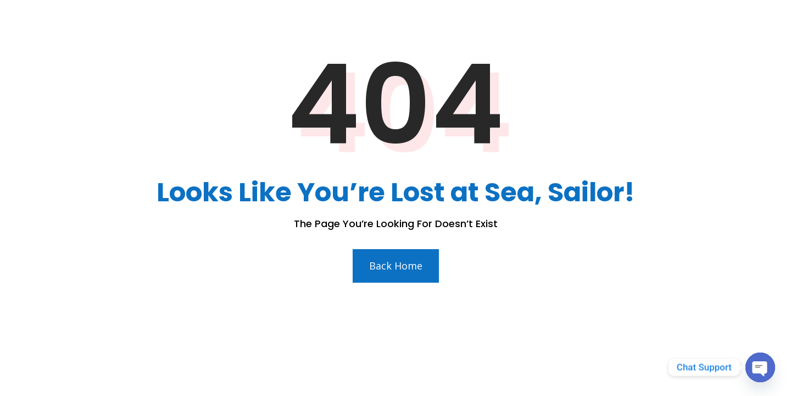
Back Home (395, 265)
